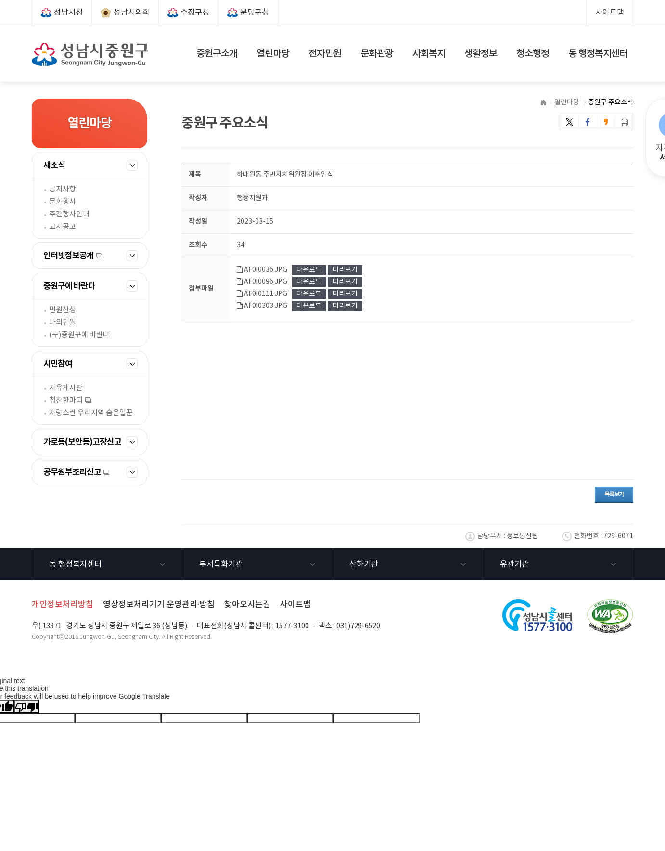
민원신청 (62, 310)
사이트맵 (609, 12)
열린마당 (566, 102)
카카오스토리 (606, 122)
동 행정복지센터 (75, 564)
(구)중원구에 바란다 (79, 335)
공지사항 (62, 189)
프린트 (624, 122)
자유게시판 (66, 388)
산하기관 (363, 564)
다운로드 (308, 270)
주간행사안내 (69, 214)
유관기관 (514, 564)
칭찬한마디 (66, 400)
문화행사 (62, 202)
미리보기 (345, 270)
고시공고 (62, 227)
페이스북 (588, 122)
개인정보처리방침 (62, 605)
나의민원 (62, 322)
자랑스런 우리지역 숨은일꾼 (91, 413)
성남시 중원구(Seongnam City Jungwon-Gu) (90, 54)
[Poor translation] (26, 706)
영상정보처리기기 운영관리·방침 (159, 605)
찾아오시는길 (247, 605)
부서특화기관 (221, 564)
